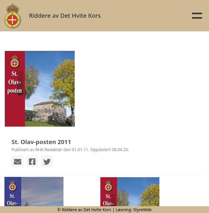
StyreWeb (142, 209)
